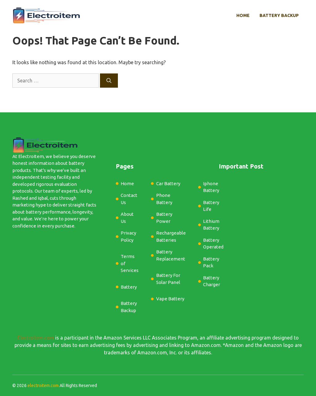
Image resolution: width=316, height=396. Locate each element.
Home (243, 15)
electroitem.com (43, 385)
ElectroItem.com (36, 337)
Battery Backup (279, 15)
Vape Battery (170, 298)
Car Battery (168, 183)
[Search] (109, 80)
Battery (129, 287)
